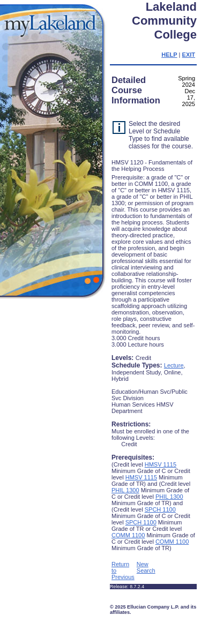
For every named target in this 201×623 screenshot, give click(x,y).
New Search (146, 567)
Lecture (174, 365)
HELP (169, 54)
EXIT (188, 54)
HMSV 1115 (160, 464)
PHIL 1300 (125, 490)
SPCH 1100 (160, 509)
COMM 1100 (128, 535)
